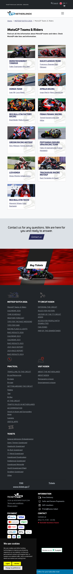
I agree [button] (7, 563)
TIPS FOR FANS (13, 325)
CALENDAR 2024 (14, 336)
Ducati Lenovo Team (50, 61)
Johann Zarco (25, 176)
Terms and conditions (15, 503)
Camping (10, 418)
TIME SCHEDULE (14, 314)
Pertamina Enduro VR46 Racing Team (50, 143)
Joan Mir (12, 92)
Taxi (8, 393)
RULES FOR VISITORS (46, 310)
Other (9, 475)
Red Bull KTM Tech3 (19, 199)
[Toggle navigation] (62, 13)
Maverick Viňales (15, 203)
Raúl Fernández (46, 178)
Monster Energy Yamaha (18, 62)
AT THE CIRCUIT (13, 401)
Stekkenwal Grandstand (16, 461)
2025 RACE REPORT (15, 347)
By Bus (9, 397)
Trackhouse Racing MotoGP (50, 173)
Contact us (36, 236)
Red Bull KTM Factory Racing (20, 115)
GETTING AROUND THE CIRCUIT (20, 386)
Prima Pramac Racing (51, 114)
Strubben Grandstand (15, 472)
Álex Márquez (14, 145)
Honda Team (15, 88)
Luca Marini (20, 92)
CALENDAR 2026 (14, 310)
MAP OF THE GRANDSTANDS (49, 330)
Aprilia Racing (47, 88)
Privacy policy (12, 506)
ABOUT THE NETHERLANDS (49, 371)
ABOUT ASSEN (43, 375)
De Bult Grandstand (15, 450)
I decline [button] (16, 563)
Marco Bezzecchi (56, 92)
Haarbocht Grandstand (16, 446)
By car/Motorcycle (14, 375)
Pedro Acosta (23, 120)
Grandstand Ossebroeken (16, 457)
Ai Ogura (55, 178)
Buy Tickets (36, 265)
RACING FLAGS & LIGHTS (17, 329)
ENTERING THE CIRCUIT (47, 307)
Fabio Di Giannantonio (48, 148)
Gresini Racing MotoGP (21, 142)
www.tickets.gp (21, 486)
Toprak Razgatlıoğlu (48, 117)
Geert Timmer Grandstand (17, 442)
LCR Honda (14, 172)
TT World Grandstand (15, 453)
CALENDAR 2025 (14, 340)
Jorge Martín (44, 92)
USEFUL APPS (12, 421)
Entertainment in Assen (47, 382)
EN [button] (63, 3)
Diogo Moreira (14, 176)
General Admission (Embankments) (20, 439)
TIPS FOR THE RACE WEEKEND (19, 321)
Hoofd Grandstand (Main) (16, 468)
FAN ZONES (42, 327)
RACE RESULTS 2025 (15, 343)
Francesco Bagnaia (47, 64)
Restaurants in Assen (46, 379)
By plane (10, 379)
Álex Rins (26, 66)
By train (10, 382)
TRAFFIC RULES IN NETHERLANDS (21, 404)
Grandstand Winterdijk (15, 464)
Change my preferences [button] (12, 568)
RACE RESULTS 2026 (15, 332)
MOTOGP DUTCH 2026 (23, 21)
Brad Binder (13, 120)
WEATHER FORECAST (15, 318)
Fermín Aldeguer (26, 145)
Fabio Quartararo (15, 66)
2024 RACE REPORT (15, 350)
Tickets (52, 483)
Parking (10, 390)
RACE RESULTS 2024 (15, 354)
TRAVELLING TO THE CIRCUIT (19, 371)
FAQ (21, 483)
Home (9, 21)
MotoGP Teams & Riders (16, 307)
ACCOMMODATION (14, 408)
